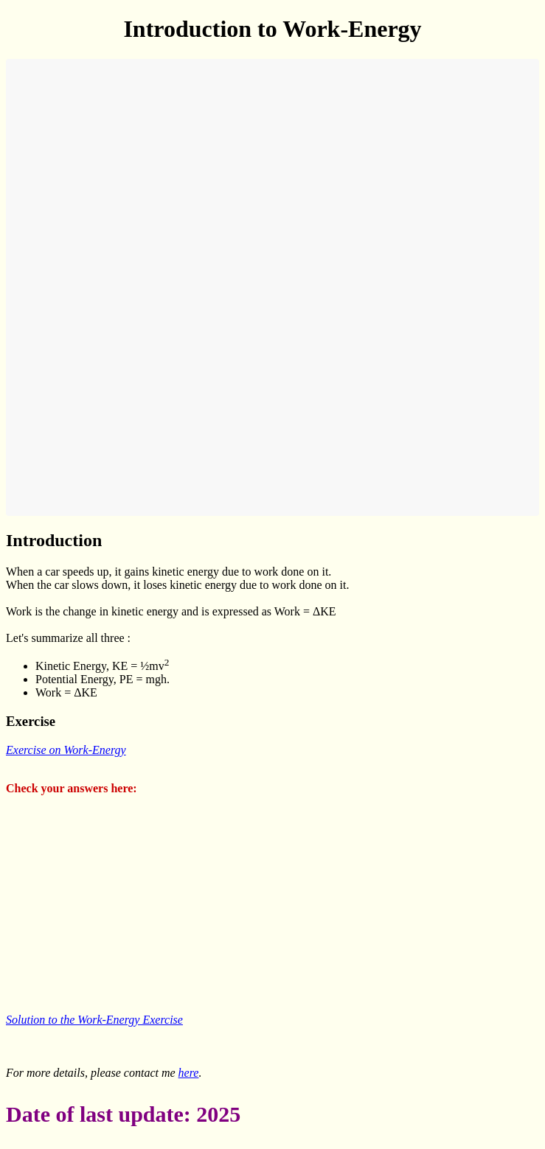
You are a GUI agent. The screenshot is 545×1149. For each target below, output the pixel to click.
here (188, 1072)
